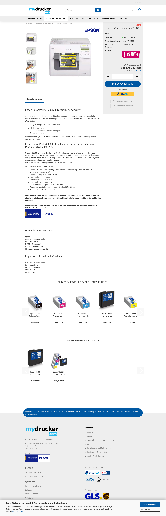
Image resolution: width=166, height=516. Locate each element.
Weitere (123, 18)
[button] (139, 10)
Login (138, 2)
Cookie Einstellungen (95, 456)
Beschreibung (34, 99)
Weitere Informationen (150, 510)
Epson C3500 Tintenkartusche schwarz (35, 315)
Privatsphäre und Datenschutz (99, 448)
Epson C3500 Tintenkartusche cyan (83, 315)
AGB (88, 444)
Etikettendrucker (33, 18)
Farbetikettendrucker (56, 18)
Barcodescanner (90, 18)
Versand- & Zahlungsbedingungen (100, 440)
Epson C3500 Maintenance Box (107, 315)
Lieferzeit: (109, 37)
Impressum (91, 432)
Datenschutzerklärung (20, 511)
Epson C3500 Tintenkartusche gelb (130, 315)
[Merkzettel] (133, 10)
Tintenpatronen (108, 18)
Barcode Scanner (31, 494)
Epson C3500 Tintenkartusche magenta (59, 315)
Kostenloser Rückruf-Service (98, 452)
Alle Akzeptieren (150, 504)
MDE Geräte (29, 498)
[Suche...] (98, 10)
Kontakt (90, 436)
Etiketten (74, 18)
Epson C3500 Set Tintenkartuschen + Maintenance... (59, 373)
